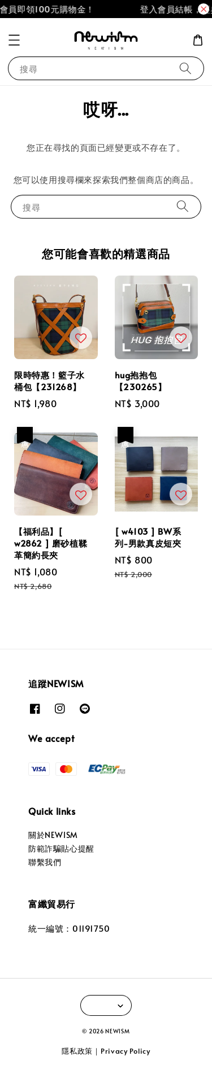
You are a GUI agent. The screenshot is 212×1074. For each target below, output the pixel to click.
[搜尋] (185, 68)
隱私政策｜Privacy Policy (106, 1051)
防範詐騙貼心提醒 (61, 848)
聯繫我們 (44, 862)
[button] (14, 40)
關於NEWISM (53, 834)
